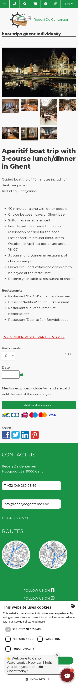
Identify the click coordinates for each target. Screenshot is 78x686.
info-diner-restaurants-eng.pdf (33, 337)
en (69, 4)
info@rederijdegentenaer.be (26, 504)
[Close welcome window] (57, 655)
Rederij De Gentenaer (39, 19)
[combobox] (73, 606)
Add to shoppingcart (39, 405)
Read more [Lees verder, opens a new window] (38, 621)
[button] (67, 675)
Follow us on (39, 590)
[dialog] (39, 643)
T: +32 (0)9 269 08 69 (20, 486)
